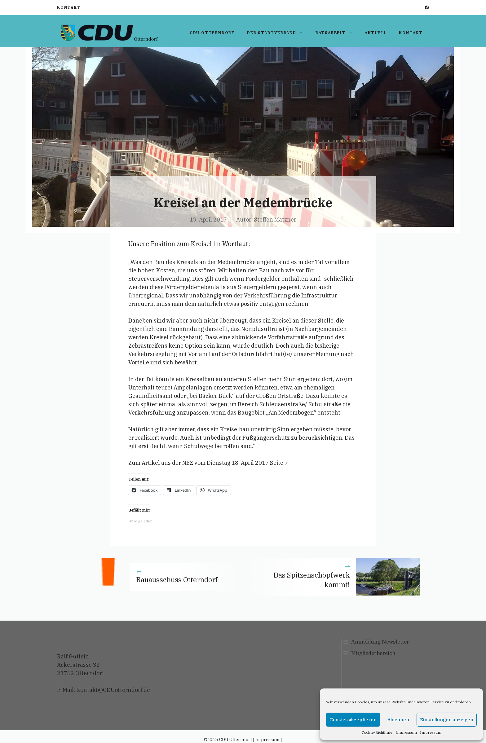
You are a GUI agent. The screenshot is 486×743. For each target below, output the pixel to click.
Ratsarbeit (337, 33)
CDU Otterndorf (212, 32)
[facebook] (427, 8)
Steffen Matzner (275, 219)
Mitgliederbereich (373, 653)
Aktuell (376, 32)
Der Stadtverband (278, 33)
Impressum (406, 732)
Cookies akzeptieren (353, 720)
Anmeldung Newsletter (380, 641)
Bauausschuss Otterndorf (177, 579)
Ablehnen (398, 720)
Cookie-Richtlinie (376, 732)
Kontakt (69, 7)
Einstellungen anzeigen (446, 720)
